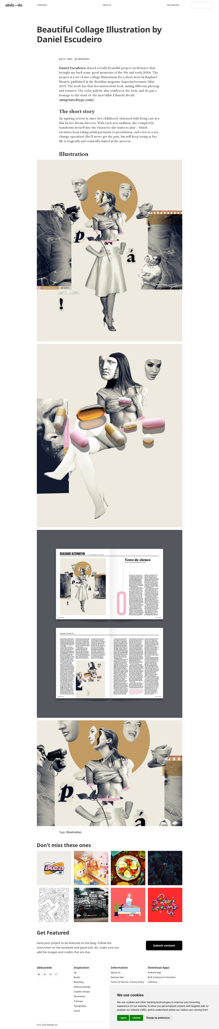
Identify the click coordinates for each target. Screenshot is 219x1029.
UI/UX (77, 1010)
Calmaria (152, 981)
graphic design (82, 991)
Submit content (164, 945)
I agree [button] (123, 1018)
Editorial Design (82, 986)
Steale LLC (53, 1024)
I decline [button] (136, 1018)
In (45, 974)
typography (80, 1005)
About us (107, 5)
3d (75, 972)
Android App (154, 972)
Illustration (80, 996)
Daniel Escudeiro (72, 68)
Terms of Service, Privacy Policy (127, 981)
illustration (73, 832)
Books (77, 977)
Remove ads (117, 977)
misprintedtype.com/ (76, 100)
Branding (79, 981)
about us (115, 972)
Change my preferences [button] (158, 1018)
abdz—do (13, 5)
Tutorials (78, 1001)
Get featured (173, 5)
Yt (50, 974)
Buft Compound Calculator (162, 977)
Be (39, 974)
